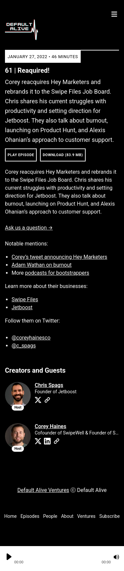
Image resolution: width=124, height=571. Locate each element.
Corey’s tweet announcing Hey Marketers (59, 257)
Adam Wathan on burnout (42, 265)
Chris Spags (49, 385)
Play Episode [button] (21, 155)
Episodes (30, 516)
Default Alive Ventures (43, 490)
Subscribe (109, 516)
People (50, 516)
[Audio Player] (62, 558)
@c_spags (24, 345)
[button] (62, 557)
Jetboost (22, 307)
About (67, 516)
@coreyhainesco (31, 337)
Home (10, 516)
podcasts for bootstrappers (57, 273)
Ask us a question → (29, 228)
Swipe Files (25, 299)
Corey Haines (50, 426)
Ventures (86, 516)
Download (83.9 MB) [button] (63, 155)
